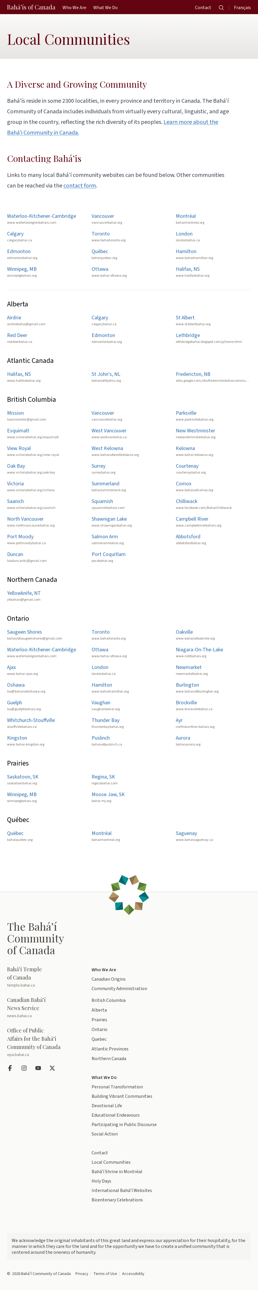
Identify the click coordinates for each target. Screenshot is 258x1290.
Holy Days (101, 1181)
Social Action (105, 1134)
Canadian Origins (109, 979)
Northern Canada (109, 1058)
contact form (79, 186)
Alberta (99, 1010)
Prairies (99, 1020)
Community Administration (119, 988)
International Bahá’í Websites (122, 1190)
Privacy (81, 1274)
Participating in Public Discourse (124, 1124)
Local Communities (111, 1162)
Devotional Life (107, 1106)
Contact (100, 1153)
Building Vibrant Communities (122, 1096)
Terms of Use (105, 1274)
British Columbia (109, 1000)
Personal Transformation (117, 1087)
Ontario (99, 1029)
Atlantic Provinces (110, 1049)
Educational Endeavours (116, 1115)
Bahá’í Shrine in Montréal (117, 1171)
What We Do (104, 1077)
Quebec (99, 1039)
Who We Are (104, 970)
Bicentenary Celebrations (117, 1200)
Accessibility (133, 1274)
